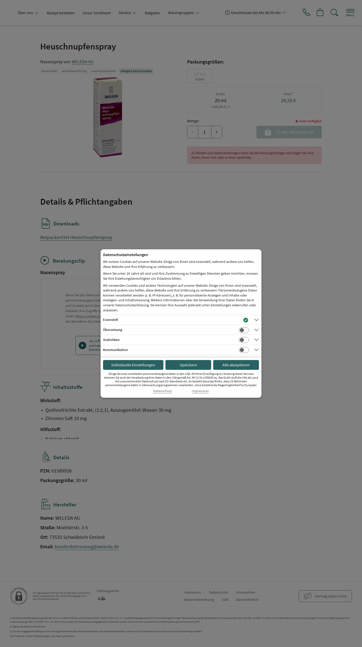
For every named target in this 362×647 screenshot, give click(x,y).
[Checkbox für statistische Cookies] (244, 340)
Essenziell (110, 319)
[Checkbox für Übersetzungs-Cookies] (244, 330)
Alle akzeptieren (236, 364)
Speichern (188, 364)
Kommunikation (115, 349)
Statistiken (111, 339)
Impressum (200, 391)
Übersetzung (112, 329)
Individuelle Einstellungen (133, 364)
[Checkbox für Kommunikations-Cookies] (244, 350)
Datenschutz (162, 391)
